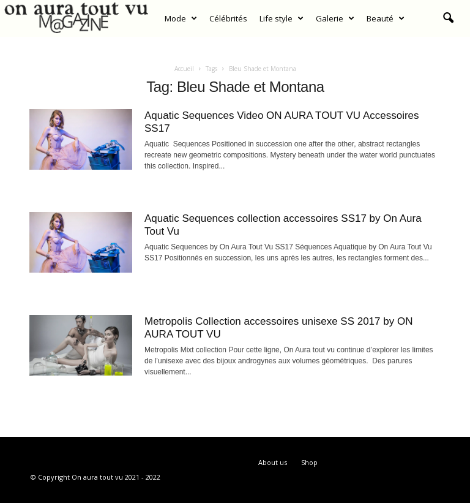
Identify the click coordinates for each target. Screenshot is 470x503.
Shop (309, 462)
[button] (448, 18)
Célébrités (228, 18)
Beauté (386, 18)
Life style (281, 18)
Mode (181, 18)
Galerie (335, 18)
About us (272, 462)
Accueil (184, 68)
